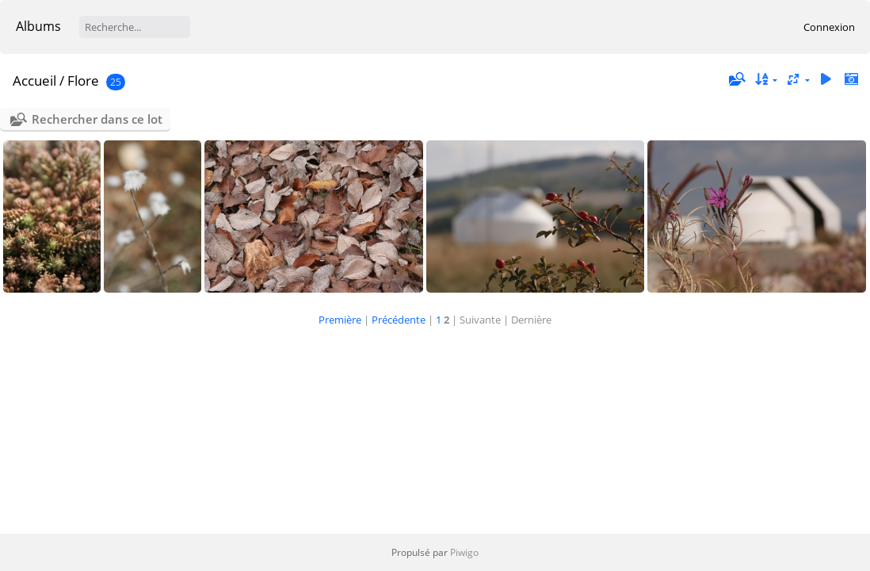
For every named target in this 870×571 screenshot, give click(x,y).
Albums (38, 26)
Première (340, 319)
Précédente (398, 319)
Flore (83, 80)
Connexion (829, 27)
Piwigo (464, 552)
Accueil (34, 80)
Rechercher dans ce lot (97, 119)
